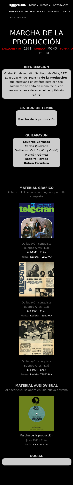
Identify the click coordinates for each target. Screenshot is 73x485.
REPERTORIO (16, 11)
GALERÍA (30, 11)
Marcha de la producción (48, 77)
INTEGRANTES (60, 5)
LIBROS (66, 11)
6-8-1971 (32, 252)
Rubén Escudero (36, 163)
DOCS (12, 17)
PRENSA (22, 17)
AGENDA (33, 5)
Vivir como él (40, 444)
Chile (36, 94)
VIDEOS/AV (53, 11)
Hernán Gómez (36, 154)
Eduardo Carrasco (36, 141)
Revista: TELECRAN (41, 256)
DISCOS (41, 11)
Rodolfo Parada (36, 158)
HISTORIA (45, 5)
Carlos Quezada (36, 146)
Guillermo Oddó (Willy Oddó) (37, 150)
